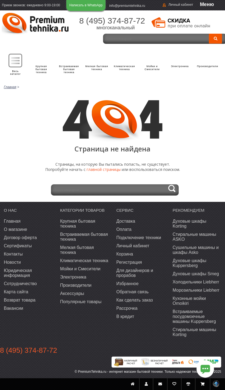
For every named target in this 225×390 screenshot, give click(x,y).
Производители (207, 66)
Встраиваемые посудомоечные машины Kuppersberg (194, 316)
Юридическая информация (18, 273)
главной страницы (104, 169)
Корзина (124, 254)
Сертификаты (18, 245)
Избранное (127, 283)
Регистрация (129, 262)
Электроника (180, 66)
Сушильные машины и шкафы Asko (196, 250)
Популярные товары (80, 301)
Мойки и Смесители (152, 68)
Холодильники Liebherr (196, 282)
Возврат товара (20, 300)
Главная (12, 221)
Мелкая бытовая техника (96, 68)
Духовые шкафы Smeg (196, 273)
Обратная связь (132, 291)
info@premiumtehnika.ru (127, 6)
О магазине (15, 229)
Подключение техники (138, 237)
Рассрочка (127, 308)
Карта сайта (16, 291)
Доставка (125, 221)
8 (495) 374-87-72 (112, 20)
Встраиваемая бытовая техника (69, 69)
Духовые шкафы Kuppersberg (189, 263)
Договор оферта (20, 237)
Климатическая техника (124, 68)
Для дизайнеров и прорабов (134, 273)
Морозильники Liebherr (196, 290)
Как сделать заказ (134, 300)
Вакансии (13, 308)
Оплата (124, 229)
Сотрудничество (20, 283)
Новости (12, 262)
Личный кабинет (181, 5)
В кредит (125, 316)
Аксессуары (72, 293)
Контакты (13, 254)
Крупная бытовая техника (41, 69)
